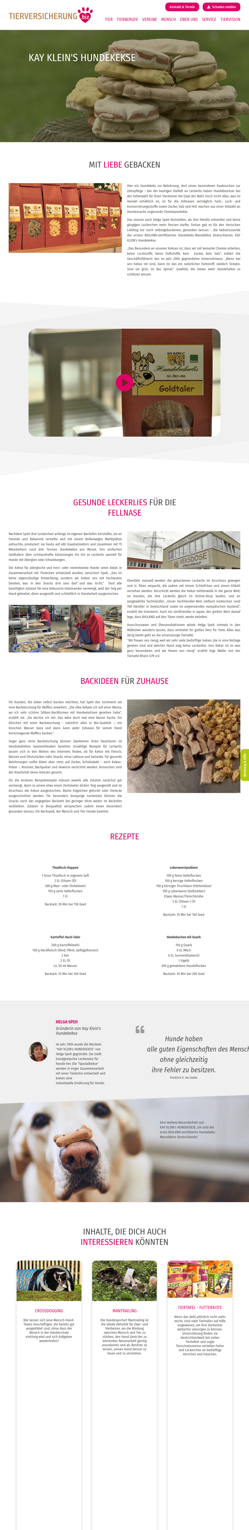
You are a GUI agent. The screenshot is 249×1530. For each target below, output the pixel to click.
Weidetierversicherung (38, 1457)
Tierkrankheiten (193, 1450)
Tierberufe (127, 19)
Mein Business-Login (196, 1463)
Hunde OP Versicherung (144, 1444)
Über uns (189, 19)
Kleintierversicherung (37, 1450)
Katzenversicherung (36, 1438)
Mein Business (192, 1457)
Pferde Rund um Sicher (144, 1488)
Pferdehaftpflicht (140, 1469)
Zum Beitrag (48, 1372)
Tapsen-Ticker (192, 1469)
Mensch (168, 19)
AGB (176, 1513)
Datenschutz (180, 1506)
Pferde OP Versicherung (144, 1475)
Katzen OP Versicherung (144, 1463)
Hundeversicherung (36, 1432)
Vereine (149, 19)
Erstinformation (182, 1509)
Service (209, 19)
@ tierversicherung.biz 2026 (157, 1502)
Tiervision (230, 19)
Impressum (180, 1502)
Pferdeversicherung (36, 1444)
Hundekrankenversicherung (146, 1438)
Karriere (189, 1438)
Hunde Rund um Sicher (144, 1450)
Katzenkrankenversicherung (146, 1457)
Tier (109, 19)
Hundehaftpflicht (140, 1432)
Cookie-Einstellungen (185, 1516)
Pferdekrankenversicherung (146, 1481)
